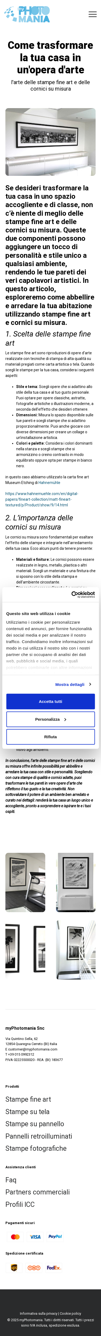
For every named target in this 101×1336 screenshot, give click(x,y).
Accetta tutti (50, 701)
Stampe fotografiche (36, 1148)
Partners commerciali (37, 1192)
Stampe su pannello (34, 1124)
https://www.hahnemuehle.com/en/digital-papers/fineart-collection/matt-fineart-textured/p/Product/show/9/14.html (41, 499)
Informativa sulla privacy (38, 1313)
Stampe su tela (27, 1112)
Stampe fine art (28, 1099)
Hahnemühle (49, 482)
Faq (10, 1180)
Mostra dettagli (69, 684)
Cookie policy (70, 1313)
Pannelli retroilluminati (38, 1136)
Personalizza (50, 719)
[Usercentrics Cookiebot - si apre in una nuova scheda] (72, 594)
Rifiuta (50, 736)
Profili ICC (20, 1204)
